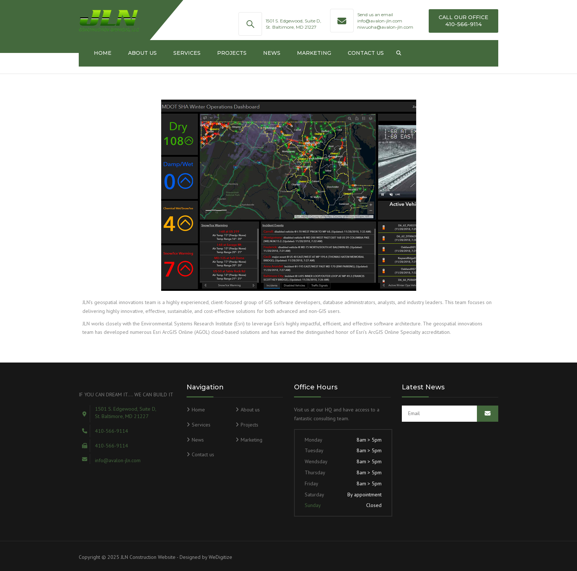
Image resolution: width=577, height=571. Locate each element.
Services (187, 53)
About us (142, 53)
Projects (232, 53)
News (271, 53)
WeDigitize (220, 557)
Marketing (314, 53)
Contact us (366, 53)
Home (102, 53)
